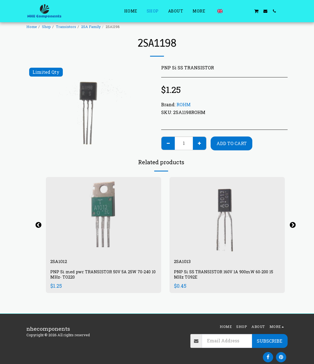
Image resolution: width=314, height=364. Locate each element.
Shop (46, 26)
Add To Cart (231, 143)
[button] (229, 11)
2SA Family (91, 26)
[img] (103, 215)
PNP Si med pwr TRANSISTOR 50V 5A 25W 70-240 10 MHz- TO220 (102, 276)
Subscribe (269, 341)
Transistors (66, 26)
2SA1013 (184, 262)
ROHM (183, 104)
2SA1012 (60, 262)
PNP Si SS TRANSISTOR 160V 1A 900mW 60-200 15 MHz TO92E (225, 276)
